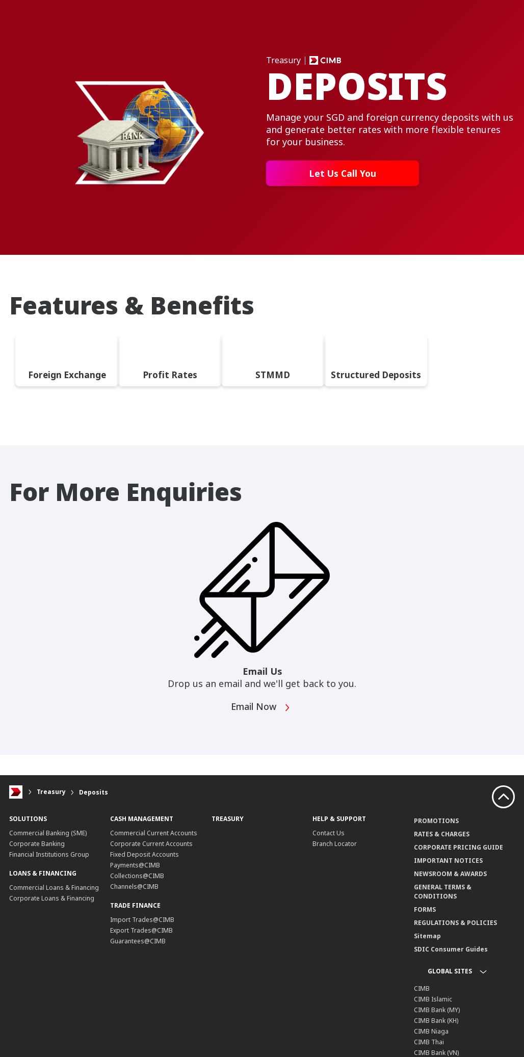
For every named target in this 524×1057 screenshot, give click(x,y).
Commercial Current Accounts (153, 838)
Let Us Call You (342, 173)
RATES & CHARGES (441, 839)
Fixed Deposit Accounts (144, 860)
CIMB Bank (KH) (436, 1026)
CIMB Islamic (433, 1004)
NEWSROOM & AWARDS (450, 879)
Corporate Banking (37, 849)
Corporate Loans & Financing (51, 904)
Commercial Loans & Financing (54, 893)
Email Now (261, 713)
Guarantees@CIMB (138, 946)
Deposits (93, 798)
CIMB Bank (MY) (437, 1015)
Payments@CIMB (135, 870)
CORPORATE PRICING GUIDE (458, 853)
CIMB (422, 994)
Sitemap (427, 941)
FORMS (425, 915)
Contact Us (328, 838)
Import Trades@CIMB (142, 925)
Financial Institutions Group (49, 860)
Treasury (51, 798)
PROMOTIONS (436, 826)
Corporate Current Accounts (151, 849)
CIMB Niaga (431, 1037)
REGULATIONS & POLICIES (455, 928)
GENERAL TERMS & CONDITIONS (442, 897)
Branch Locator (334, 849)
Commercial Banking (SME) (48, 838)
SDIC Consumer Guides (451, 954)
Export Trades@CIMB (141, 936)
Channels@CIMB (134, 892)
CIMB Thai (429, 1047)
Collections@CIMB (137, 881)
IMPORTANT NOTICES (448, 866)
